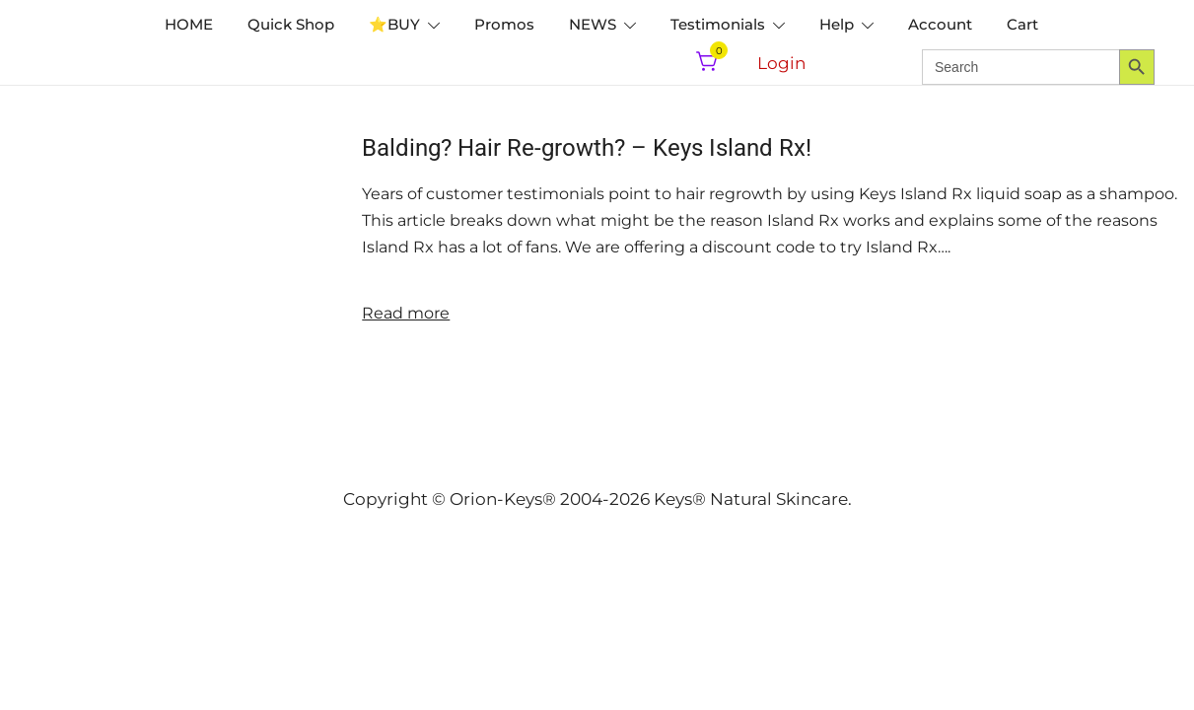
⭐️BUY (394, 24)
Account (940, 24)
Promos (504, 24)
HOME (189, 24)
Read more (406, 313)
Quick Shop (290, 24)
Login (781, 63)
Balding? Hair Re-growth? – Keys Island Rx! (586, 148)
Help (836, 24)
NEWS (592, 24)
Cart (1022, 24)
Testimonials (717, 24)
